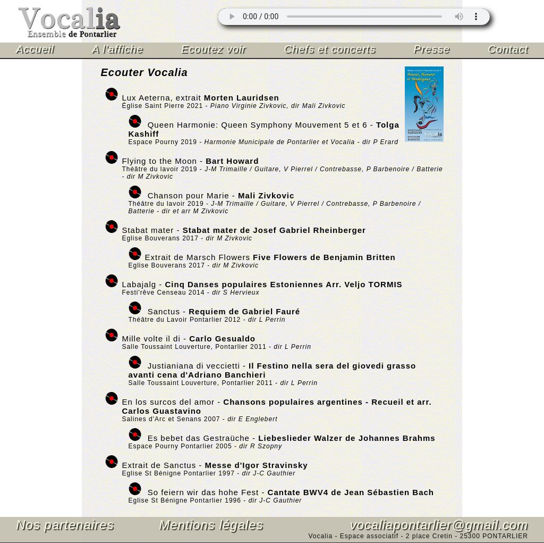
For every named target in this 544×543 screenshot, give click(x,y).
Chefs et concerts (330, 49)
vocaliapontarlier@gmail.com (439, 524)
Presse (431, 49)
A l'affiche (117, 49)
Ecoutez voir (213, 49)
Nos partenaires (65, 524)
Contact (508, 49)
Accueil (35, 49)
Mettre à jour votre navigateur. (354, 17)
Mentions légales (211, 524)
